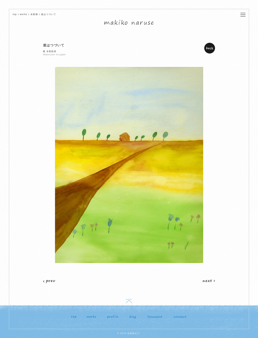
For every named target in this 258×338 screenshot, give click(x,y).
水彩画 (34, 14)
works (23, 14)
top (15, 14)
